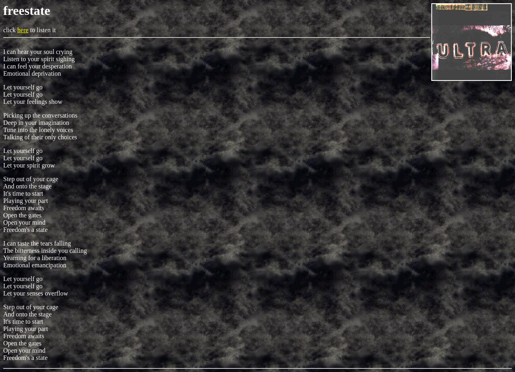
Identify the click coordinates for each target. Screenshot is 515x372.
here (23, 30)
